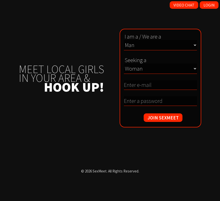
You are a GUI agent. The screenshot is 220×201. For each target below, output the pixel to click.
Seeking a (135, 60)
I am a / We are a (143, 36)
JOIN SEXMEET (163, 118)
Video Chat (183, 5)
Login (209, 5)
